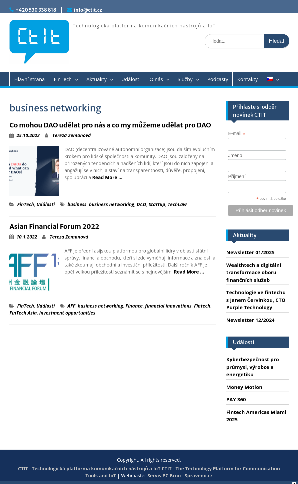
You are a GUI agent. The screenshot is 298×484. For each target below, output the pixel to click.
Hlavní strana (29, 79)
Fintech (202, 306)
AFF (71, 306)
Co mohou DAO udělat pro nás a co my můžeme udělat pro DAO (110, 125)
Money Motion (244, 387)
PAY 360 (236, 399)
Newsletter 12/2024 (250, 320)
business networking (111, 204)
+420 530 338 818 (35, 10)
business (76, 204)
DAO (141, 204)
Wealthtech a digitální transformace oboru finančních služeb (253, 272)
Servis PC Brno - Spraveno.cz (179, 475)
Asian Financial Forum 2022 (54, 226)
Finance (134, 306)
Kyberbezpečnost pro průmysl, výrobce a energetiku (252, 367)
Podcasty (217, 79)
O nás (156, 79)
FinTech (63, 79)
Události (131, 79)
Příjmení (236, 176)
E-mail (236, 133)
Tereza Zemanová (71, 135)
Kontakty (247, 79)
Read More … (107, 177)
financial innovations (168, 306)
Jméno (235, 155)
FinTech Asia (23, 313)
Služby (185, 79)
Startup (157, 204)
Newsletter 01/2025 (250, 252)
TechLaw (177, 204)
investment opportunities (67, 313)
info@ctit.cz (88, 10)
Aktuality (96, 79)
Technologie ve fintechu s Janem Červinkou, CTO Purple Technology (256, 300)
